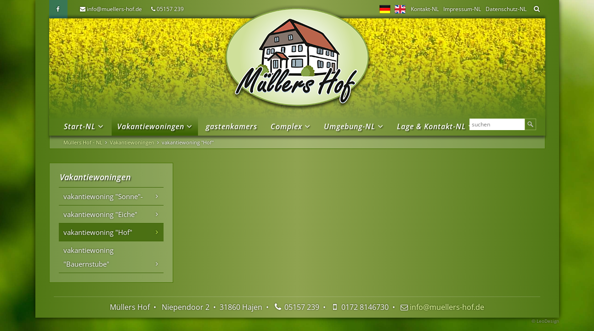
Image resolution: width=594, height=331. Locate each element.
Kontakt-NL (425, 9)
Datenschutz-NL (506, 9)
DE (384, 9)
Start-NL (80, 126)
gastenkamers (231, 126)
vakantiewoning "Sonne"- (103, 196)
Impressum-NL (462, 9)
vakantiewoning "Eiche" (100, 214)
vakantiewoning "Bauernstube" (88, 256)
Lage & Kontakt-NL (431, 126)
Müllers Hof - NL (82, 142)
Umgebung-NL (349, 126)
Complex (286, 126)
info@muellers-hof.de (114, 9)
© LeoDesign (545, 321)
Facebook (58, 9)
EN (400, 9)
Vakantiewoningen (150, 126)
